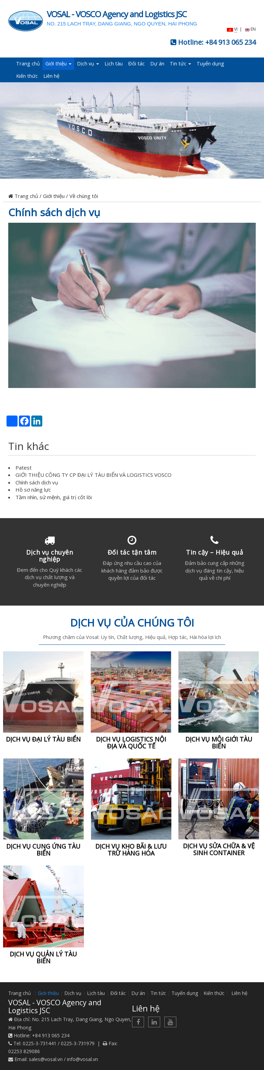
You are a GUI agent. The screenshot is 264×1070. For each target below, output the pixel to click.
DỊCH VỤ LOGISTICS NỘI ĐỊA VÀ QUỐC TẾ (131, 742)
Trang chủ (28, 63)
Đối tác (136, 63)
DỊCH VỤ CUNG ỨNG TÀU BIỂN (43, 849)
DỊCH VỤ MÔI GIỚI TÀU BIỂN (218, 742)
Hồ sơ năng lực (33, 489)
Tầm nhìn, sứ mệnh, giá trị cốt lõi (53, 497)
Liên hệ (51, 76)
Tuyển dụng (210, 63)
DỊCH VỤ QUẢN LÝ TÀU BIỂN (43, 957)
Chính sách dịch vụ (54, 212)
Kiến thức (27, 76)
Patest (23, 467)
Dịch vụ (88, 63)
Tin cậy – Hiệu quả (214, 552)
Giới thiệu (58, 63)
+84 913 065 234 (230, 42)
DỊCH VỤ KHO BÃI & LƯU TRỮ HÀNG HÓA (131, 849)
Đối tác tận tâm (132, 552)
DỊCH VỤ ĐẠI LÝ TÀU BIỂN (43, 739)
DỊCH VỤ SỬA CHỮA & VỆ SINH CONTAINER (219, 849)
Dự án (157, 63)
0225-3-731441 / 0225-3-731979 (59, 1043)
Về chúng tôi (83, 195)
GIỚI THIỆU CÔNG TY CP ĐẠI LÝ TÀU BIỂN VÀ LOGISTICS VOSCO (93, 474)
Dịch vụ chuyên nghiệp (49, 555)
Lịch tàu (113, 63)
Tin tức (180, 63)
